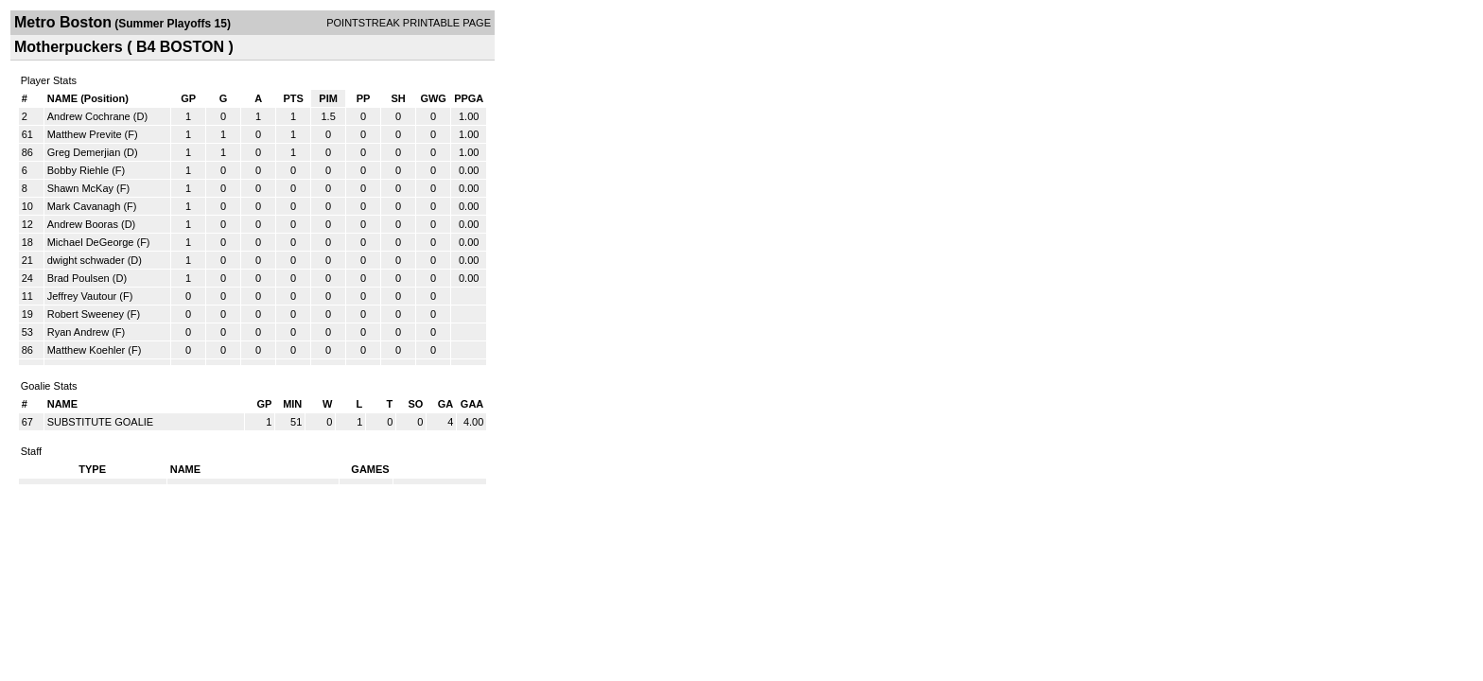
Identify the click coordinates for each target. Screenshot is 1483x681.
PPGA (468, 98)
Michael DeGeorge (90, 242)
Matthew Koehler (86, 350)
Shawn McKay (80, 188)
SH (398, 98)
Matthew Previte (84, 134)
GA (446, 404)
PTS (293, 98)
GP (188, 98)
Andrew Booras (82, 224)
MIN (292, 404)
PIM (328, 98)
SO (415, 404)
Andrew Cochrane (89, 116)
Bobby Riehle (78, 170)
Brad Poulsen (78, 278)
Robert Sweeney (85, 314)
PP (364, 98)
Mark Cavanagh (84, 206)
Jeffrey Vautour (82, 296)
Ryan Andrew (78, 332)
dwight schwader (86, 260)
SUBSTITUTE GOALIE (100, 422)
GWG (433, 98)
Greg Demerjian (84, 152)
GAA (472, 404)
